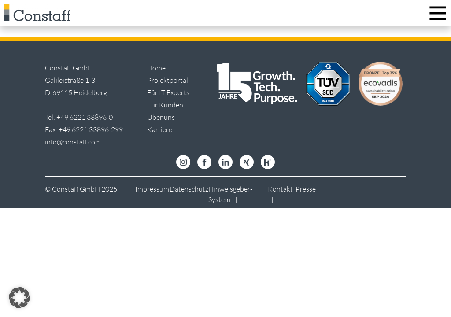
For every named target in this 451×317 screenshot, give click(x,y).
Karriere (159, 129)
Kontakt (280, 188)
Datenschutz (189, 188)
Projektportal (167, 80)
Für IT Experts (168, 92)
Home (156, 67)
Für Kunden (165, 104)
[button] (19, 297)
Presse (306, 188)
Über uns (161, 117)
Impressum (152, 188)
